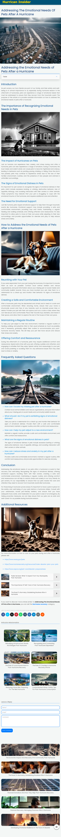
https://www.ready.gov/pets (15, 559)
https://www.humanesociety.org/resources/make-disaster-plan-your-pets (31, 564)
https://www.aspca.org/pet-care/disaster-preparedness (25, 569)
